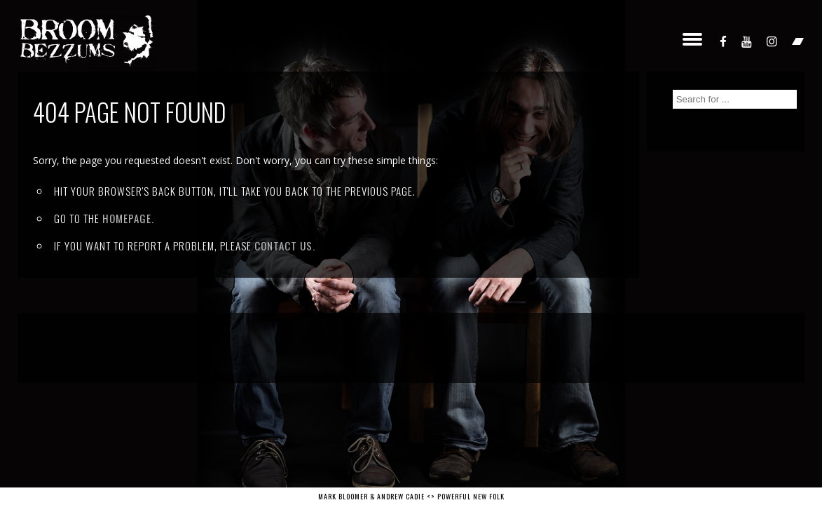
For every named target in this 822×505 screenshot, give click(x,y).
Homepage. (128, 218)
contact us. (284, 245)
